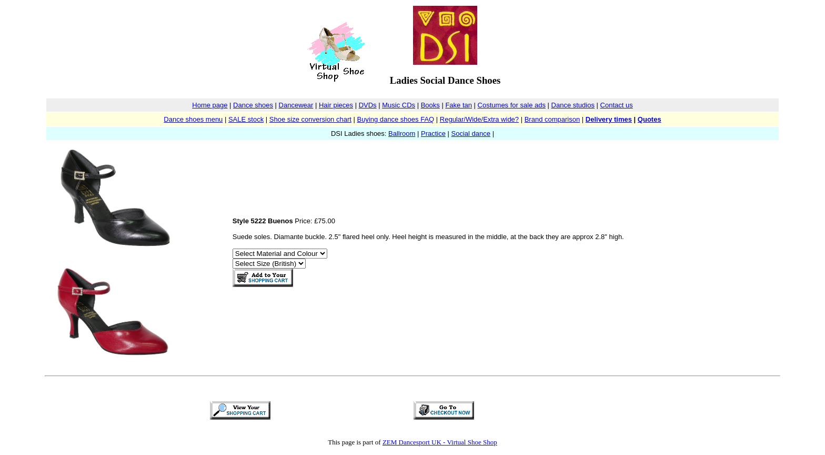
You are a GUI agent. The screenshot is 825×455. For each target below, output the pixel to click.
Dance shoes (253, 105)
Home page (209, 105)
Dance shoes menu (193, 119)
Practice (433, 133)
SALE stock (246, 119)
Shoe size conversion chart (310, 119)
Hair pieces (336, 105)
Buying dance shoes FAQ (395, 119)
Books (430, 105)
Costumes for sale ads (512, 105)
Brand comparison (552, 119)
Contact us (616, 105)
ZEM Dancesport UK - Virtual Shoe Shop (440, 442)
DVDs (368, 105)
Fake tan (458, 105)
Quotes (649, 119)
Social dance (470, 133)
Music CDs (398, 105)
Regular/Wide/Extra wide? (479, 119)
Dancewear (296, 105)
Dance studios (573, 105)
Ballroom (401, 133)
